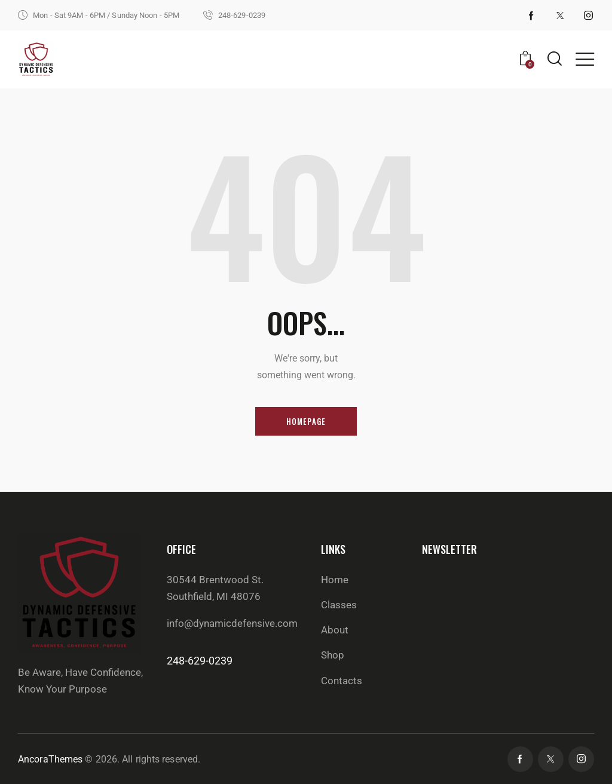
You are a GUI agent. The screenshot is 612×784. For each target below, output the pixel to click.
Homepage (306, 421)
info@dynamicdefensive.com (232, 623)
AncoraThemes (50, 759)
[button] (585, 59)
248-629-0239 (199, 660)
